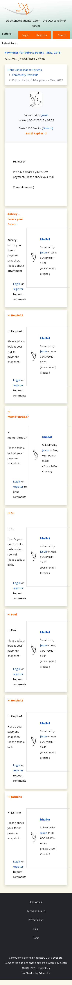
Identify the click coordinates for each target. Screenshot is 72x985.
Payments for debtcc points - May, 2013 (32, 52)
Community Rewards (25, 75)
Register (41, 35)
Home (36, 938)
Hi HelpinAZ (15, 315)
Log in (25, 35)
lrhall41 (45, 239)
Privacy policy (36, 920)
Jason (45, 115)
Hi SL (11, 513)
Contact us (36, 902)
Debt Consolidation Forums (25, 70)
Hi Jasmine (15, 796)
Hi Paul (12, 614)
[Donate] (47, 128)
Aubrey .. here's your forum (15, 219)
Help (36, 929)
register (18, 289)
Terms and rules (36, 911)
